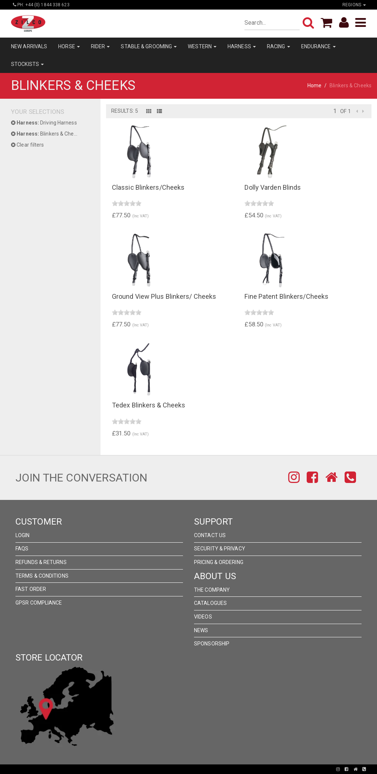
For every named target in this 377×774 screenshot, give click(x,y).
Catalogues (210, 603)
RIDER (100, 46)
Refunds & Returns (41, 562)
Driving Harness (44, 123)
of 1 (345, 111)
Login (22, 535)
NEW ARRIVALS (29, 46)
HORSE (69, 46)
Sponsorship (211, 644)
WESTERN (202, 46)
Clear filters (27, 145)
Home (314, 85)
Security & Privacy (219, 548)
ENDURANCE (318, 46)
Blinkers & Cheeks (46, 134)
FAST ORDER (30, 589)
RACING (278, 46)
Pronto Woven (162, 769)
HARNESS (242, 46)
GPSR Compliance (38, 603)
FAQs (21, 548)
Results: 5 (124, 111)
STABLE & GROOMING (149, 46)
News (201, 630)
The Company (212, 590)
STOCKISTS (27, 64)
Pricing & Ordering (218, 562)
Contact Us (210, 535)
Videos (203, 617)
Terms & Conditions (41, 576)
